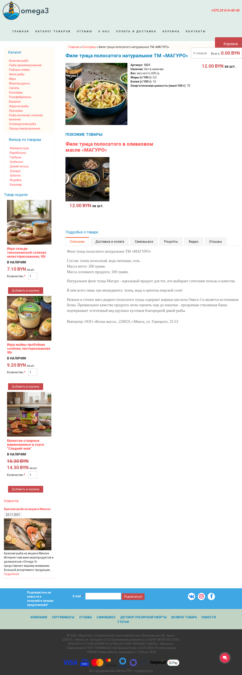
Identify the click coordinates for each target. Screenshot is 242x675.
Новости (11, 501)
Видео (193, 242)
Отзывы (85, 31)
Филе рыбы (16, 74)
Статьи (123, 621)
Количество (16, 276)
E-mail (78, 596)
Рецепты (171, 242)
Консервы (16, 92)
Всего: (215, 53)
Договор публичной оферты (143, 617)
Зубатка (15, 175)
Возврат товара (184, 617)
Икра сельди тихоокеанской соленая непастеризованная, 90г (26, 252)
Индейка (15, 180)
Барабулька (18, 152)
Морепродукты (19, 83)
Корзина (171, 31)
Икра (12, 78)
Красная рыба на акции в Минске (27, 509)
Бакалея (15, 101)
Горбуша (15, 157)
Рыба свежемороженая (25, 65)
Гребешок (16, 161)
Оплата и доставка (136, 31)
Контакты (196, 31)
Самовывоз (144, 242)
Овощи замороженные (24, 128)
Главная (20, 31)
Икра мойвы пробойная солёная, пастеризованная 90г (28, 348)
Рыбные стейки (19, 69)
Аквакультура (19, 148)
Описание (77, 242)
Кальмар (16, 184)
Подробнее (11, 574)
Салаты (14, 88)
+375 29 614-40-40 (225, 10)
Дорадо (15, 171)
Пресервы (16, 110)
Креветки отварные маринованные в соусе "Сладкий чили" (25, 444)
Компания (39, 617)
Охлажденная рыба (22, 124)
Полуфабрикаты (20, 97)
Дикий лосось (19, 166)
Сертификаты (63, 617)
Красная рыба (18, 60)
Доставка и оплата (109, 242)
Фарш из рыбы (19, 106)
